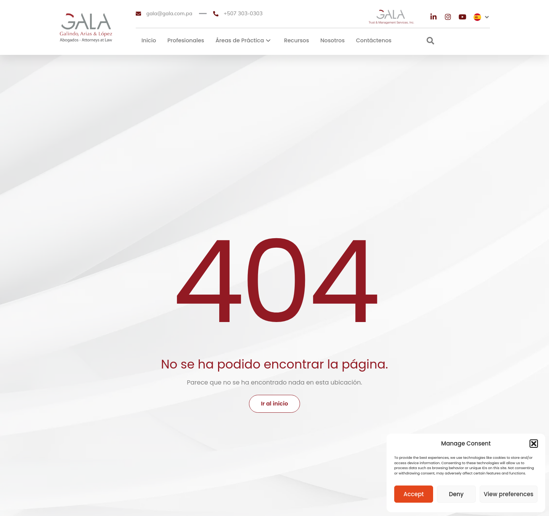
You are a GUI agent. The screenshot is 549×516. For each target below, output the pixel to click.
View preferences (508, 494)
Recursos (295, 40)
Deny (456, 494)
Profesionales (185, 40)
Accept (413, 494)
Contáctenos (370, 40)
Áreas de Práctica (242, 40)
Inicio (148, 40)
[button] (534, 443)
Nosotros (330, 40)
